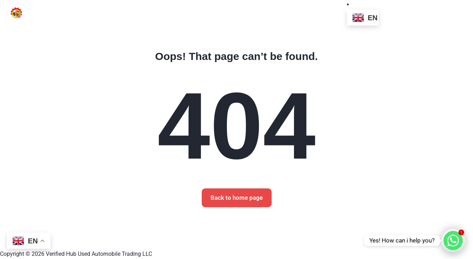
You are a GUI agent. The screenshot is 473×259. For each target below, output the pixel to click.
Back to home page (237, 197)
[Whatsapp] (453, 240)
